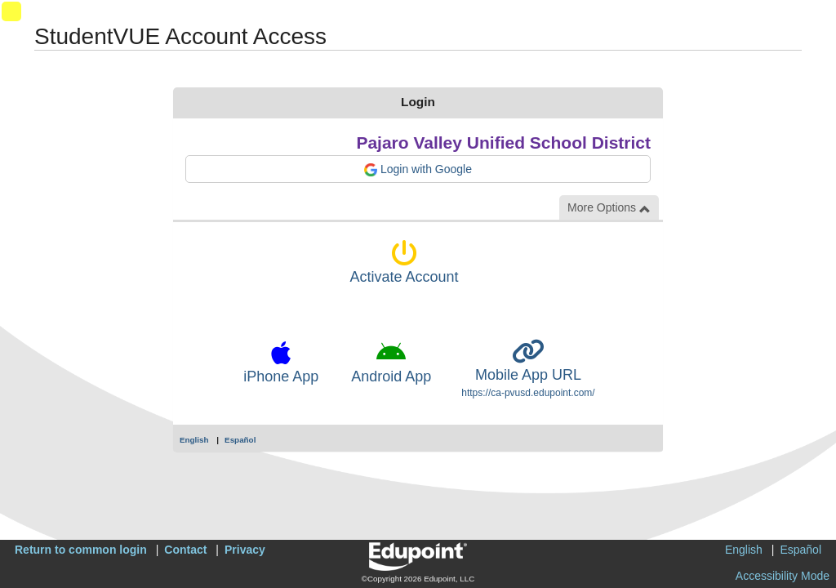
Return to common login (81, 549)
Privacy (245, 549)
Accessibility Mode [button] (782, 575)
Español (240, 439)
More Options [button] (609, 208)
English (194, 439)
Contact (185, 549)
